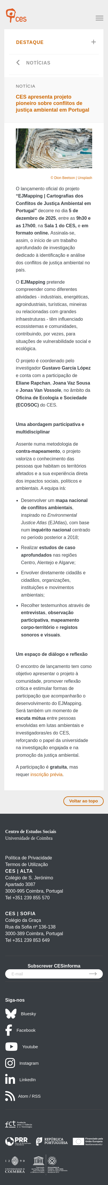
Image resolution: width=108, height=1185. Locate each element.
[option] (54, 148)
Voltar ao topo (83, 800)
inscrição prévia (46, 774)
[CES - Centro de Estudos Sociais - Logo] (16, 12)
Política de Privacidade (28, 857)
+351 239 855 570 (31, 897)
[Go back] (18, 63)
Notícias (38, 62)
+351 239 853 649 (31, 940)
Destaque (30, 42)
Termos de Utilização (26, 864)
